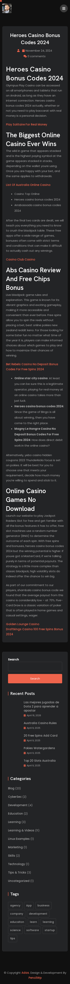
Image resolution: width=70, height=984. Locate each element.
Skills (11, 856)
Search (13, 659)
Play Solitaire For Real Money (26, 124)
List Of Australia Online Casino (28, 185)
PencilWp (35, 978)
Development (17, 805)
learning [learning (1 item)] (48, 922)
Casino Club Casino (20, 259)
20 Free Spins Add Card (40, 736)
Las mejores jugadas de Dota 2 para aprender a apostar (41, 706)
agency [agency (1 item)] (15, 905)
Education (15, 814)
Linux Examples (19, 839)
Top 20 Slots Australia (40, 761)
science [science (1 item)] (15, 930)
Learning (14, 822)
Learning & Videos (21, 830)
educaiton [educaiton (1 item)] (17, 922)
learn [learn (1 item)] (33, 922)
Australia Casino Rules (40, 723)
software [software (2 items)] (32, 930)
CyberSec (15, 797)
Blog (11, 788)
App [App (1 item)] (29, 905)
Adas (25, 973)
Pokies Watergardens (39, 748)
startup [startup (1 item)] (50, 930)
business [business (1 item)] (43, 905)
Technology (16, 864)
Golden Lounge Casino (22, 624)
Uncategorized (18, 881)
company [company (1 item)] (16, 914)
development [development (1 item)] (38, 914)
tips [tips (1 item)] (12, 938)
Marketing (15, 847)
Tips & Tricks (17, 872)
